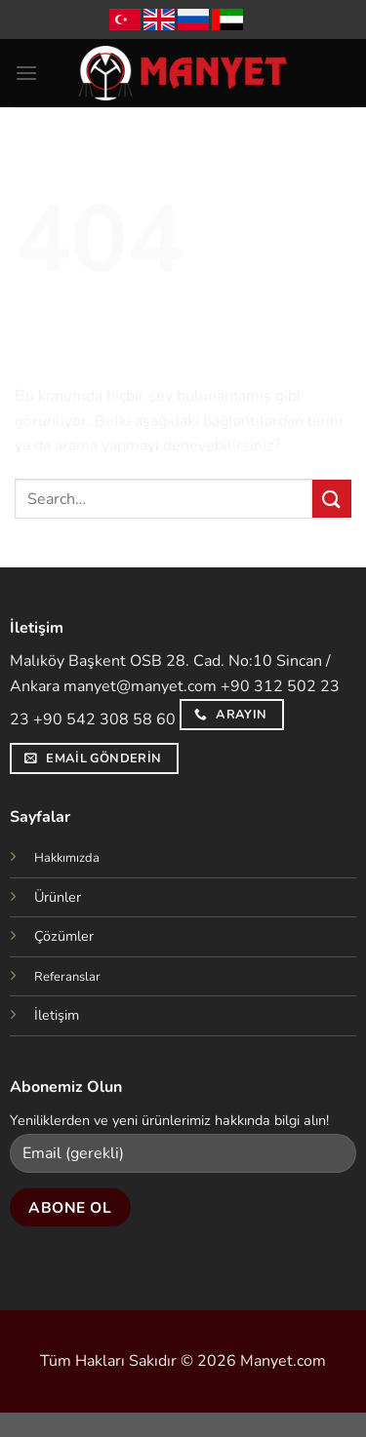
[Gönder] (331, 499)
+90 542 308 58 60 (104, 719)
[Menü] (26, 73)
